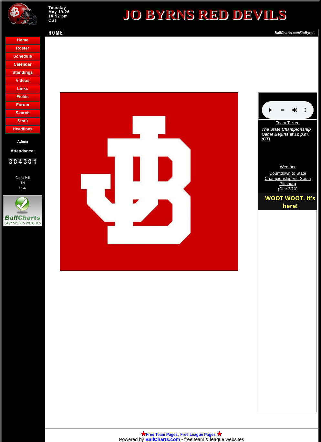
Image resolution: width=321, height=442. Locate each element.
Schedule (22, 56)
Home (22, 40)
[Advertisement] (22, 339)
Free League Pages (197, 434)
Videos (22, 80)
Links (22, 88)
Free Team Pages (162, 434)
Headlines (22, 129)
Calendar (23, 64)
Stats (22, 120)
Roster (22, 48)
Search (22, 112)
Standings (23, 72)
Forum (22, 104)
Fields (22, 96)
